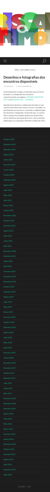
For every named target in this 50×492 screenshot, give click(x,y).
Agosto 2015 (8, 459)
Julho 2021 (7, 236)
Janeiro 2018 (8, 358)
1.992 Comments (24, 86)
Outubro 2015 (9, 449)
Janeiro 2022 (8, 210)
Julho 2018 (7, 337)
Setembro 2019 (9, 292)
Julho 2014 (7, 475)
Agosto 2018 (8, 332)
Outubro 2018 (9, 322)
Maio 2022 (7, 195)
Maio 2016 (7, 424)
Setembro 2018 (9, 327)
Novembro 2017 (9, 368)
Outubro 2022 (9, 175)
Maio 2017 (7, 393)
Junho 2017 (8, 388)
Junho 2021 (8, 241)
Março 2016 (8, 429)
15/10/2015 (8, 86)
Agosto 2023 (8, 155)
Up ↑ (30, 487)
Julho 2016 (7, 419)
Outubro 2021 (9, 221)
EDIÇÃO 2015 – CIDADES (22, 100)
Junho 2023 (8, 160)
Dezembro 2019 (9, 276)
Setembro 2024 (9, 144)
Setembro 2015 (9, 454)
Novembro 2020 (9, 251)
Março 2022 (8, 205)
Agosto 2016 (8, 414)
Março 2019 (8, 312)
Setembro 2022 (9, 180)
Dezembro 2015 (9, 444)
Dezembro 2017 (9, 363)
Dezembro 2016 (9, 398)
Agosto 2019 (8, 297)
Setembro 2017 (9, 378)
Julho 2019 (7, 302)
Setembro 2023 (9, 149)
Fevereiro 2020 (9, 271)
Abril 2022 (7, 200)
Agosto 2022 (8, 185)
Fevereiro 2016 (9, 434)
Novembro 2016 (9, 403)
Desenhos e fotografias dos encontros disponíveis (24, 79)
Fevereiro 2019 (9, 317)
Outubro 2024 (9, 139)
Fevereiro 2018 (9, 353)
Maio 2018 (7, 343)
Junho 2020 (8, 261)
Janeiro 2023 (8, 170)
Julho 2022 (7, 190)
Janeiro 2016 (8, 439)
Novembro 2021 (9, 215)
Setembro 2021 (9, 226)
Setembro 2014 (9, 470)
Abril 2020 (7, 266)
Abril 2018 (7, 348)
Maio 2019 (7, 307)
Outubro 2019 (9, 287)
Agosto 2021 (8, 231)
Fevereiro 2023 (9, 165)
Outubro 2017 (9, 373)
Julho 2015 (7, 464)
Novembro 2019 (9, 282)
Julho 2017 (7, 383)
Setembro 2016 (9, 409)
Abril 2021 (7, 246)
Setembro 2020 (9, 256)
